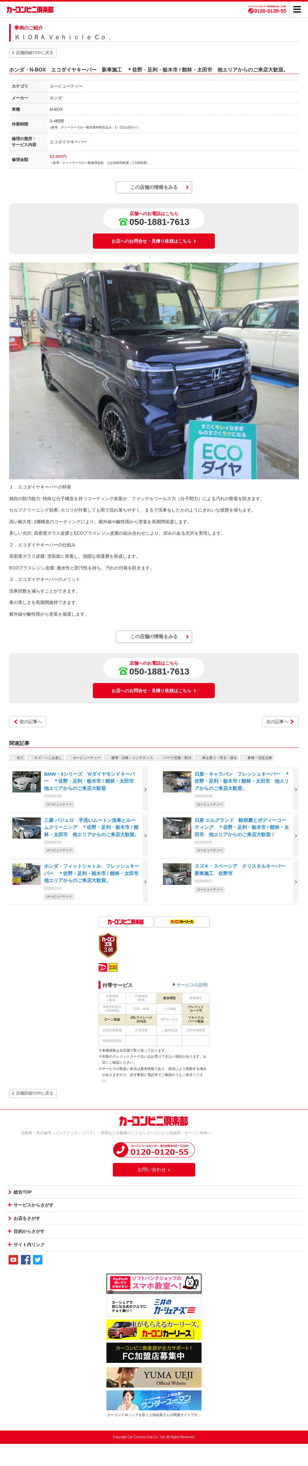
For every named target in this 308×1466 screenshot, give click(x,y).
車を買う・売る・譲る (219, 758)
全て (20, 758)
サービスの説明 (192, 984)
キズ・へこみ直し (48, 758)
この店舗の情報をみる (154, 187)
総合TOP (23, 1192)
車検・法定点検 (259, 758)
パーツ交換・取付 (177, 758)
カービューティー (87, 758)
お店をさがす (27, 1218)
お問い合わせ (154, 1169)
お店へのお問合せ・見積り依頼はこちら (154, 241)
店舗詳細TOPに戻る (34, 52)
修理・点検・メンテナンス (132, 758)
